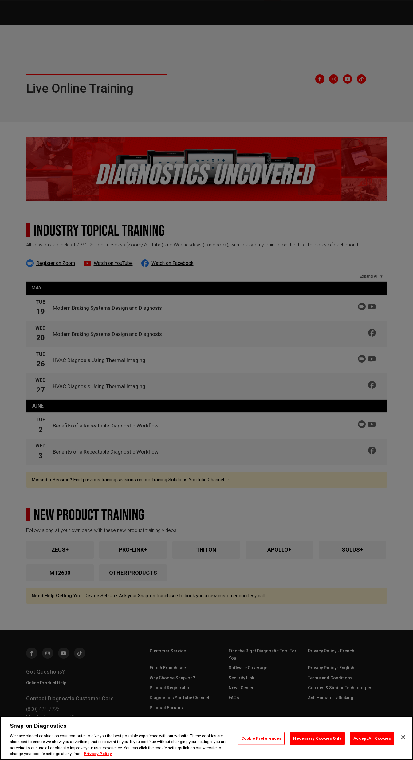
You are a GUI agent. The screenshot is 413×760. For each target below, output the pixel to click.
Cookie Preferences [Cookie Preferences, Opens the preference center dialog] (261, 738)
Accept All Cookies (372, 738)
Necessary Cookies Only (317, 738)
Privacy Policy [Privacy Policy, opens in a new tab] (98, 753)
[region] (206, 738)
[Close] (403, 737)
